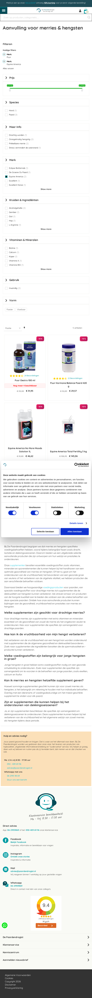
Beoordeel (43, 925)
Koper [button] (13, 256)
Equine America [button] (17, 176)
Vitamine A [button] (15, 260)
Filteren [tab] (7, 44)
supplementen (17, 565)
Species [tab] (14, 102)
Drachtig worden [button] (18, 135)
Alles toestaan (75, 531)
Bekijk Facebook (18, 842)
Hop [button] (12, 220)
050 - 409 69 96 (14, 764)
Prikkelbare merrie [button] (19, 143)
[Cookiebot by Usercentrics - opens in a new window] (76, 465)
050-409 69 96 (32, 830)
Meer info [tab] (15, 127)
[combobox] (46, 17)
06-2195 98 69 (13, 776)
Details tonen (76, 523)
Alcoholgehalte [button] (17, 208)
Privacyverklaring (14, 987)
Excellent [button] (14, 180)
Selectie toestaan (45, 531)
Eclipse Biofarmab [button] (18, 168)
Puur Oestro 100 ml (25, 380)
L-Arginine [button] (15, 224)
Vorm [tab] (12, 300)
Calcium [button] (14, 252)
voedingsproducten (53, 587)
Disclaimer (10, 984)
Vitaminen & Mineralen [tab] (23, 240)
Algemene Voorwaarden (18, 975)
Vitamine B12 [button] (16, 265)
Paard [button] (13, 114)
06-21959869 (13, 830)
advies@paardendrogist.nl (19, 768)
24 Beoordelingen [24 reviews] (31, 375)
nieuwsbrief (30, 3)
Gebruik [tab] (14, 280)
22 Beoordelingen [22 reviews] (75, 378)
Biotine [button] (13, 248)
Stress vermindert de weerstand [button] (25, 147)
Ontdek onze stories (20, 856)
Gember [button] (14, 212)
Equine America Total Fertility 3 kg (68, 451)
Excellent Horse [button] (17, 185)
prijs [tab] (11, 77)
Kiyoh (46, 921)
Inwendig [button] (15, 288)
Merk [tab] (12, 160)
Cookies (9, 978)
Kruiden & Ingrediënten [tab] (23, 200)
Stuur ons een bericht (17, 779)
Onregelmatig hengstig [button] (21, 139)
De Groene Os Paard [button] (19, 172)
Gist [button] (12, 216)
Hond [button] (13, 110)
